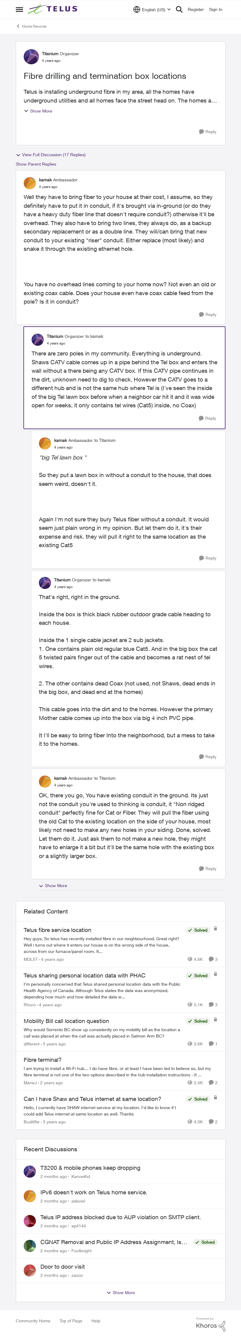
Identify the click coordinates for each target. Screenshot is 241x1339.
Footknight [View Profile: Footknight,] (81, 1250)
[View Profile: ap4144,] (30, 1221)
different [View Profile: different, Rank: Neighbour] (32, 1043)
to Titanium (104, 440)
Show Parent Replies (36, 164)
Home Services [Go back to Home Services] (31, 26)
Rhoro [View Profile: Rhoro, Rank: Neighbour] (30, 1004)
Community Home (33, 1320)
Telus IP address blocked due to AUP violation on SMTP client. (120, 1217)
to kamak (94, 336)
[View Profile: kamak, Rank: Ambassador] (30, 183)
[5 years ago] (53, 1043)
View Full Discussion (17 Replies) (51, 154)
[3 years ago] (53, 1122)
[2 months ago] (53, 1176)
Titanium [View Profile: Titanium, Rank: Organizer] (50, 53)
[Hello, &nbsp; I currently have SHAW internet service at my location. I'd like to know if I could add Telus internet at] (103, 1110)
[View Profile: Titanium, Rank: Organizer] (31, 56)
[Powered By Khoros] (211, 1324)
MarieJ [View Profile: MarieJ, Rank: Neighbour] (30, 1082)
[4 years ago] (51, 959)
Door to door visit (62, 1266)
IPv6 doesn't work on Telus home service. (93, 1192)
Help (95, 1320)
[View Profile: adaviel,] (30, 1196)
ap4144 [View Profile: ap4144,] (78, 1225)
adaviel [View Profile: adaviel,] (78, 1200)
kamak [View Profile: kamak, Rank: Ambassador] (45, 179)
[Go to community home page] (54, 9)
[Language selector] (152, 9)
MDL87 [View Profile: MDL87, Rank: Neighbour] (31, 959)
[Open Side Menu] (19, 9)
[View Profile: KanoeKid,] (30, 1172)
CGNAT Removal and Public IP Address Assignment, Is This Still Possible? (110, 1242)
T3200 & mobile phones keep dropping (90, 1167)
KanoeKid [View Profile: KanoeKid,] (80, 1176)
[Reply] (208, 132)
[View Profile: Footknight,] (30, 1246)
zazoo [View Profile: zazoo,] (77, 1275)
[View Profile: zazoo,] (30, 1270)
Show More (38, 110)
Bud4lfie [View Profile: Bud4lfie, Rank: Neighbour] (32, 1121)
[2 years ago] (50, 1082)
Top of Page (71, 1320)
